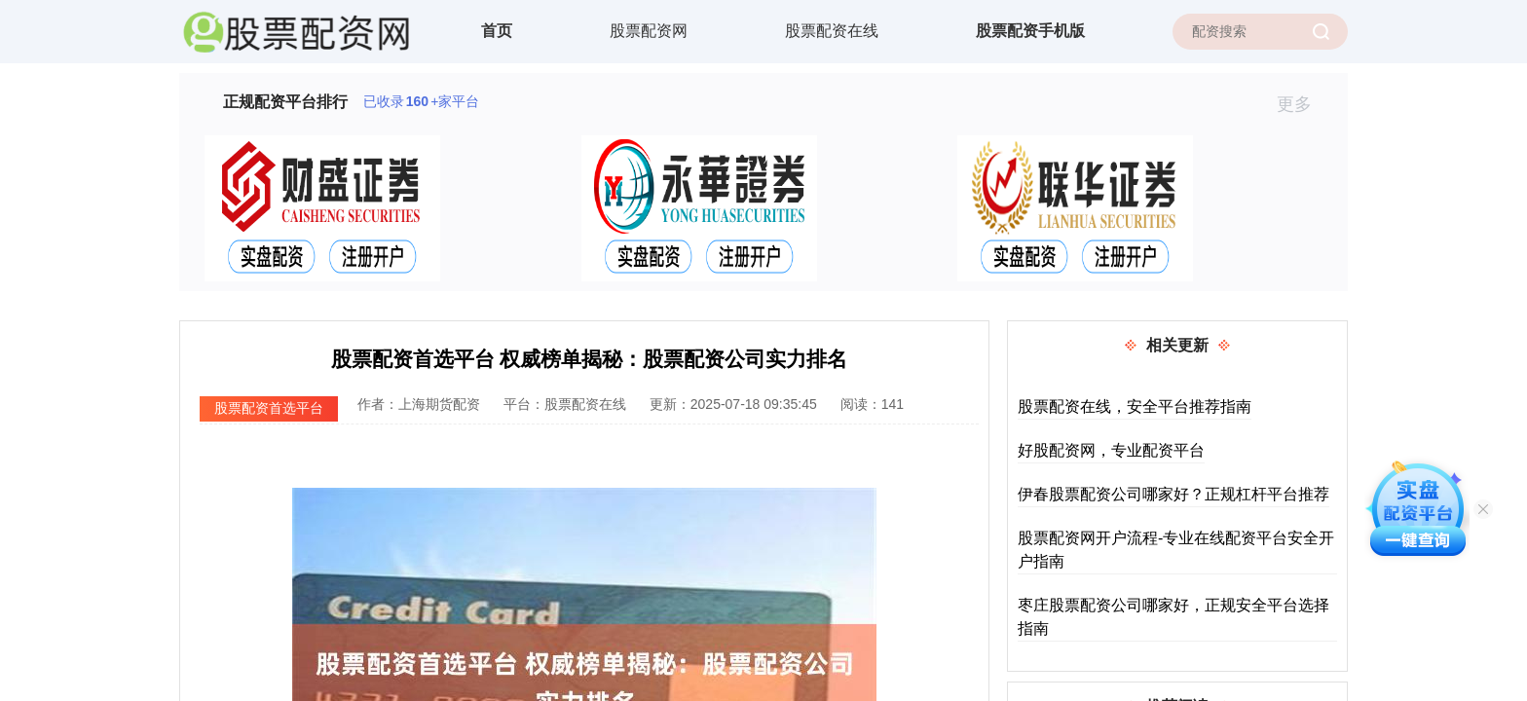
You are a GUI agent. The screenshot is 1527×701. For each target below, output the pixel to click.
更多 (1302, 104)
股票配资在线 (831, 30)
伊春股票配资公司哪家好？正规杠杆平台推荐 (1173, 494)
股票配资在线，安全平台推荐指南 (1134, 406)
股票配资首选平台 (268, 408)
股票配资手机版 (1030, 30)
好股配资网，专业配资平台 (1111, 450)
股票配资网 (649, 30)
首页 (496, 30)
